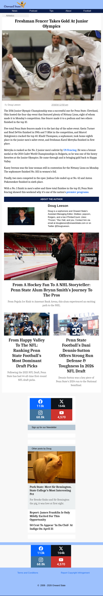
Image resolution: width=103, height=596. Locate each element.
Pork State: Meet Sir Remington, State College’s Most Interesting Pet (50, 490)
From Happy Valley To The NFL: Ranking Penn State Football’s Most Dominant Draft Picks (27, 353)
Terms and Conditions (27, 573)
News (14, 11)
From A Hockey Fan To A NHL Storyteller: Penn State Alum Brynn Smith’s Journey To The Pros (51, 290)
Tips (51, 11)
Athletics (10, 16)
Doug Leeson (14, 105)
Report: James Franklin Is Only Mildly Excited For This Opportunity (50, 516)
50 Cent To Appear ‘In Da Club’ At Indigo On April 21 (51, 526)
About (68, 11)
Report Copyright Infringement (75, 573)
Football (87, 11)
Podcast (33, 11)
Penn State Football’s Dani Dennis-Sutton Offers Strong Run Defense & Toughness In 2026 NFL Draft (76, 356)
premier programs (77, 192)
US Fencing (69, 150)
